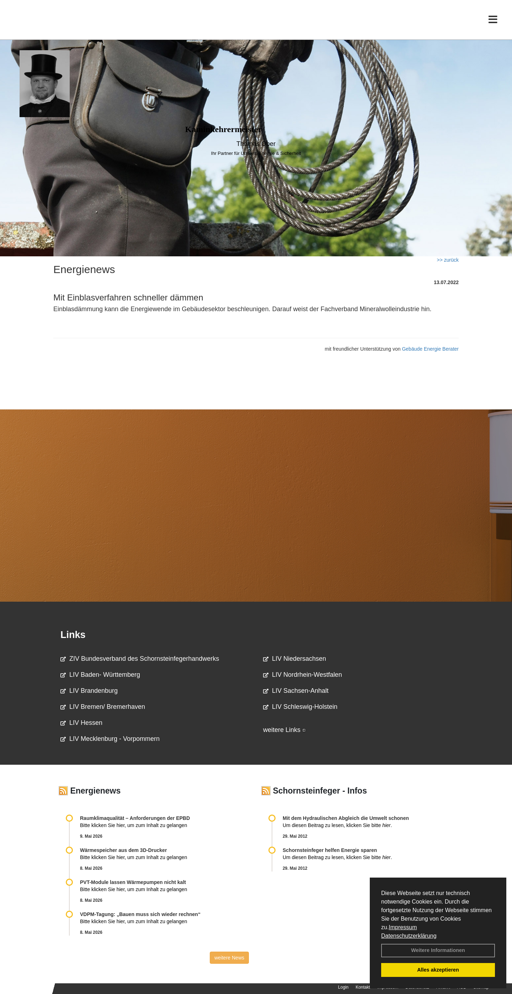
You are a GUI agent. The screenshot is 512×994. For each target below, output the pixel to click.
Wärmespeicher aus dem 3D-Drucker (123, 850)
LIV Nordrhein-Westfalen (302, 674)
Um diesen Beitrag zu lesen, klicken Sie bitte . (337, 825)
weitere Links (284, 729)
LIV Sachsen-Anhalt (296, 690)
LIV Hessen (81, 722)
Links (73, 634)
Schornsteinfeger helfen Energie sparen (330, 850)
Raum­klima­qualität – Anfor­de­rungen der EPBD (135, 818)
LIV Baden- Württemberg (100, 674)
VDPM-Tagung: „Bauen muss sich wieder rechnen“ (140, 914)
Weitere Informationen (438, 950)
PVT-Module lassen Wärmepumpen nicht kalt (133, 882)
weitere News (229, 958)
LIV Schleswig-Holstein (300, 706)
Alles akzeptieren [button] (438, 970)
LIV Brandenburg (89, 690)
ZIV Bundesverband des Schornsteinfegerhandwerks (139, 658)
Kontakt (363, 987)
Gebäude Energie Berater (430, 349)
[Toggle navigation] (493, 20)
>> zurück (448, 260)
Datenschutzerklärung (409, 936)
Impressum (403, 927)
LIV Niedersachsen (294, 658)
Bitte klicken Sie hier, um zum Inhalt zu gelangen (133, 825)
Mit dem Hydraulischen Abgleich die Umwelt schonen (346, 818)
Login (343, 987)
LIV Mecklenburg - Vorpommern (110, 738)
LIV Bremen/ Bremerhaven (102, 706)
